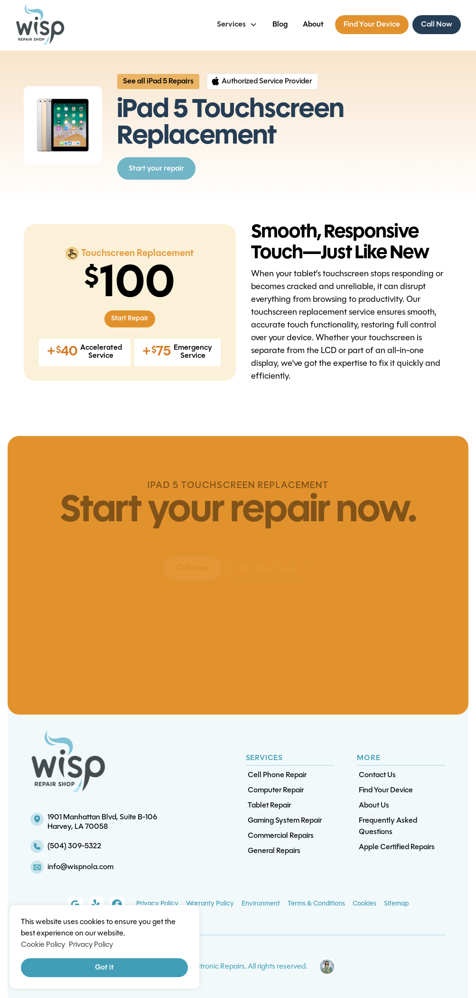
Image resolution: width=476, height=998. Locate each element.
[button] (237, 24)
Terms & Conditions (316, 903)
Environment (261, 903)
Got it (104, 967)
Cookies (364, 903)
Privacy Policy (157, 903)
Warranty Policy (210, 903)
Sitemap (396, 903)
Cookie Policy (43, 945)
